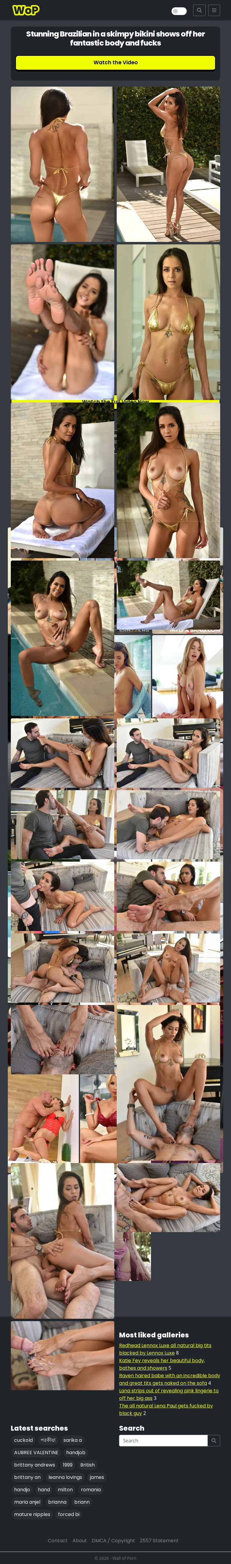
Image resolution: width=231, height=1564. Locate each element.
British (87, 1464)
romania (91, 1489)
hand (44, 1489)
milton (65, 1489)
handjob (75, 1452)
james (97, 1477)
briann (82, 1502)
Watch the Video (116, 62)
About (79, 1540)
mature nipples (32, 1514)
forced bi (68, 1514)
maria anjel (27, 1502)
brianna (57, 1502)
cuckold (23, 1440)
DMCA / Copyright (113, 1540)
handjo (22, 1489)
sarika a (72, 1440)
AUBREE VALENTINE (36, 1452)
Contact (58, 1540)
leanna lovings (65, 1477)
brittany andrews (34, 1464)
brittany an (27, 1477)
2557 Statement (159, 1540)
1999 (67, 1464)
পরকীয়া (48, 1440)
